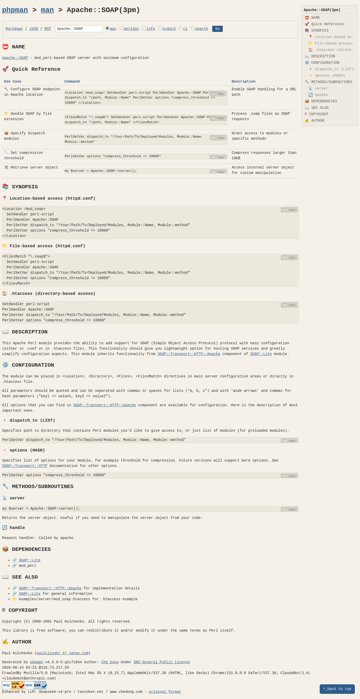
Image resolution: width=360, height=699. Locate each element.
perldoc (141, 29)
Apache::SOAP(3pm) (322, 10)
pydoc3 (178, 29)
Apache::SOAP (15, 58)
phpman (15, 10)
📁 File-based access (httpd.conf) (331, 43)
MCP (47, 29)
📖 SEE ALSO (317, 107)
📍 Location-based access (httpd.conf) (331, 37)
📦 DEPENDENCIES (321, 101)
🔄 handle (318, 95)
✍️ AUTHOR (314, 120)
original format (165, 692)
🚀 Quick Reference (324, 24)
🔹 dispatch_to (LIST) (331, 69)
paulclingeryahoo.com (62, 654)
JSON (33, 29)
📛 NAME (312, 17)
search (211, 29)
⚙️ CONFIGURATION (322, 62)
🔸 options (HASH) (326, 75)
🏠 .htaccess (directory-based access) (331, 50)
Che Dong (109, 663)
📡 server (318, 88)
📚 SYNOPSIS (317, 30)
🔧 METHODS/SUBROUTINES (328, 82)
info (160, 29)
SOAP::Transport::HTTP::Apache (189, 354)
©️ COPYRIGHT (316, 114)
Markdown (14, 29)
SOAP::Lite (261, 354)
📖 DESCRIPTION (320, 56)
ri (195, 29)
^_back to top (337, 689)
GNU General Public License (162, 663)
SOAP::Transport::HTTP (24, 466)
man (47, 10)
